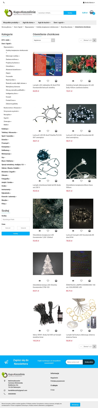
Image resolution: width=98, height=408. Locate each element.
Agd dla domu (29, 23)
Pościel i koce (11, 100)
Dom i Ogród (7, 44)
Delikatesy (6, 150)
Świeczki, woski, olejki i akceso (16, 83)
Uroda (4, 186)
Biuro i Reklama (8, 161)
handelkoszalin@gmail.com (17, 390)
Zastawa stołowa (12, 59)
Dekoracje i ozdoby (12, 56)
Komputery (6, 147)
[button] (55, 373)
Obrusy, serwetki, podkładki (15, 90)
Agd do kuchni (44, 23)
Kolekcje (5, 129)
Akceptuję (75, 404)
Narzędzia (8, 114)
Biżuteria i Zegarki (9, 172)
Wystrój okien (11, 80)
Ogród (6, 118)
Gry (3, 157)
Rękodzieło (6, 193)
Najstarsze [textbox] (37, 40)
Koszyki (8, 97)
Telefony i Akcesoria (9, 132)
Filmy (4, 204)
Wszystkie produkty (11, 23)
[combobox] (44, 40)
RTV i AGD (6, 40)
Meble (6, 125)
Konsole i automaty (9, 197)
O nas (52, 390)
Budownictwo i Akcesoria (13, 108)
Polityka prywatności (58, 381)
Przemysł (6, 143)
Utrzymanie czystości (11, 111)
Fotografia (6, 179)
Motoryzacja (7, 154)
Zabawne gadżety (12, 104)
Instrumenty (6, 190)
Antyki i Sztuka (8, 182)
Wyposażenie (9, 47)
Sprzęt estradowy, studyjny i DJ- (14, 165)
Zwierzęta (7, 121)
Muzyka (5, 200)
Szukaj (15, 233)
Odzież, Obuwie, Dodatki (11, 168)
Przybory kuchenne (13, 63)
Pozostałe (9, 76)
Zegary (8, 73)
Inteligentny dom (12, 93)
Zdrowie (5, 175)
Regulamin (54, 378)
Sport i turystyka (8, 136)
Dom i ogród (59, 23)
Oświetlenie (10, 66)
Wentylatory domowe (13, 86)
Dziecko (5, 140)
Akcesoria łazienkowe (13, 69)
